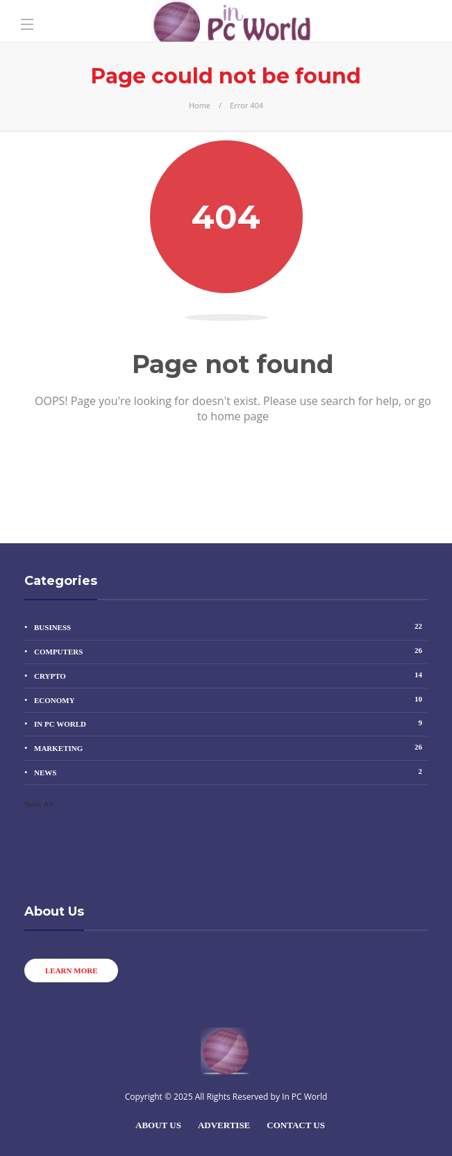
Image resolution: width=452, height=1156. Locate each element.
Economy (231, 699)
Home (199, 105)
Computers (231, 650)
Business (231, 626)
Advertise (224, 1125)
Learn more (71, 970)
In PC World (231, 723)
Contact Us (296, 1125)
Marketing (231, 747)
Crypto (231, 675)
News (231, 771)
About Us (158, 1125)
